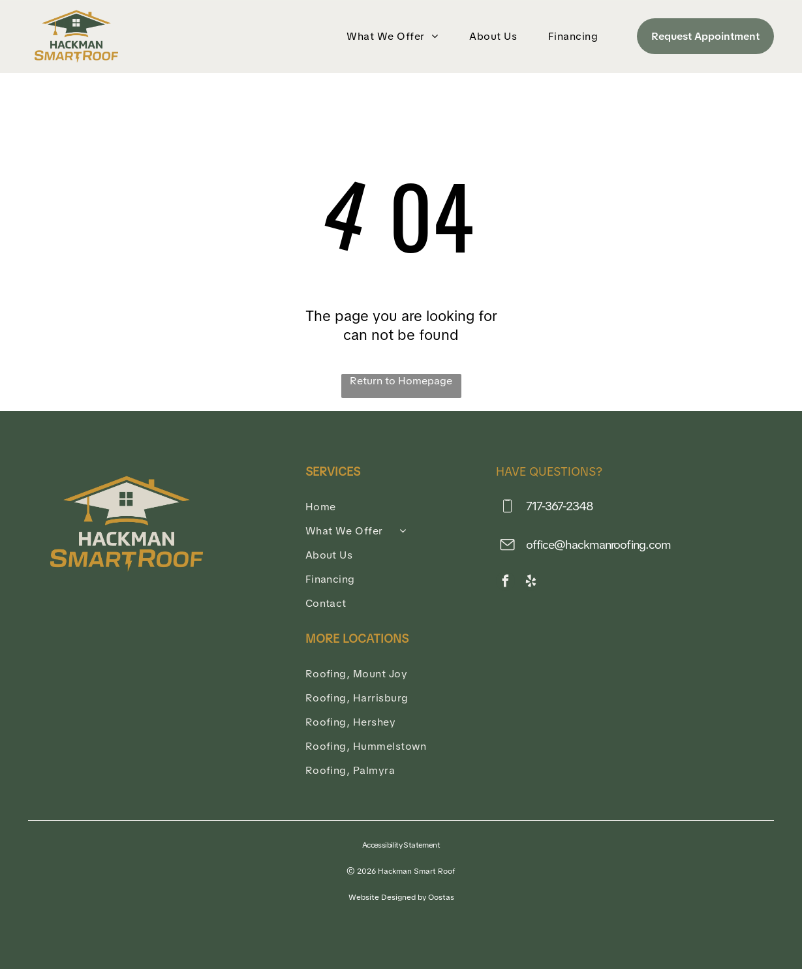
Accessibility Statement (401, 845)
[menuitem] (394, 36)
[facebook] (505, 583)
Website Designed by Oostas (401, 897)
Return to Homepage (401, 381)
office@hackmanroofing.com (598, 544)
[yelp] (530, 583)
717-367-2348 (559, 506)
